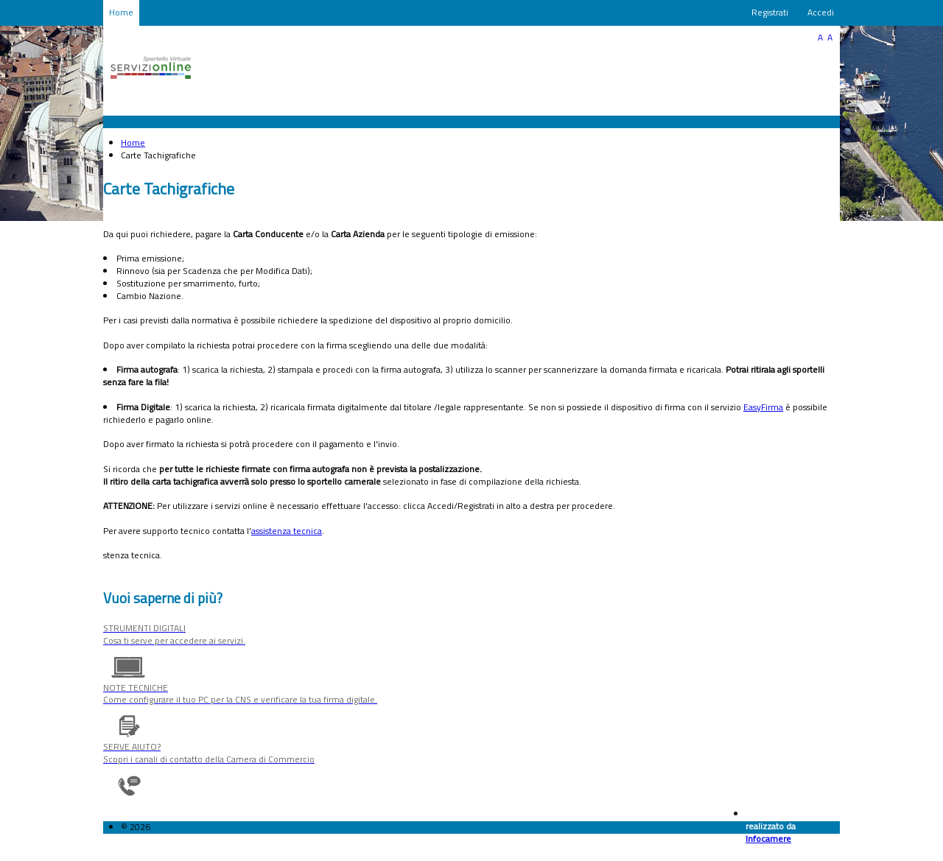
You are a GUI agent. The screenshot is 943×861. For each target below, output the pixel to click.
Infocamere (768, 839)
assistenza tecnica (286, 531)
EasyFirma (763, 407)
